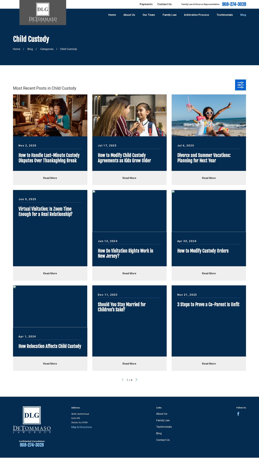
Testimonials (164, 426)
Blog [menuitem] (243, 14)
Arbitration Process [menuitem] (196, 14)
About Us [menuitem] (129, 14)
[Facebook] (238, 414)
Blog (159, 433)
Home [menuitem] (112, 14)
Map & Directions (81, 427)
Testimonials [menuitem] (225, 14)
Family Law (163, 420)
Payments (146, 4)
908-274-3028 (234, 4)
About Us (161, 413)
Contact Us (164, 4)
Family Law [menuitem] (169, 14)
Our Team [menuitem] (149, 14)
